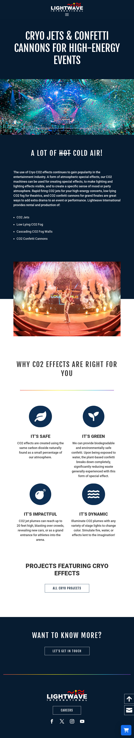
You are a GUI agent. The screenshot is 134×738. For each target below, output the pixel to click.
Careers (67, 710)
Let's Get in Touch (67, 651)
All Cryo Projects (67, 588)
